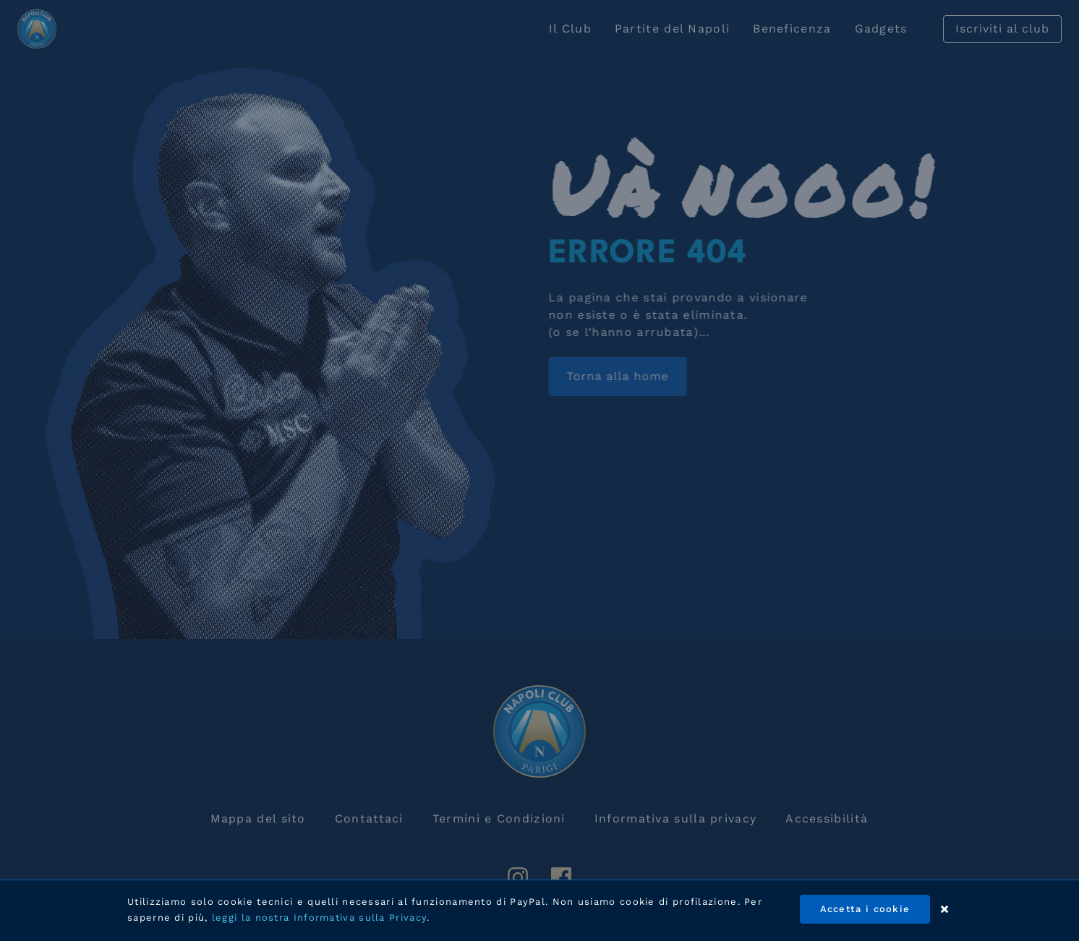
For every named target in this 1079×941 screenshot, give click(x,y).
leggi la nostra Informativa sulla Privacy (319, 917)
